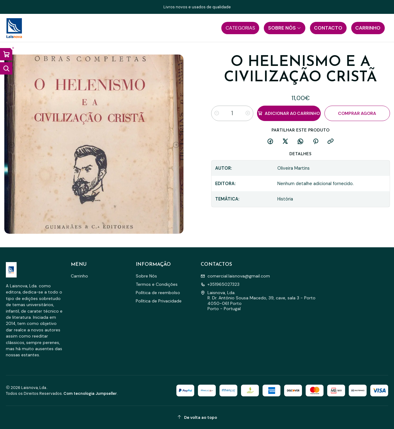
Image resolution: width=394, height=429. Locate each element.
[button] (240, 28)
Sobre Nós (146, 276)
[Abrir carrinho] (6, 54)
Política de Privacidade (159, 301)
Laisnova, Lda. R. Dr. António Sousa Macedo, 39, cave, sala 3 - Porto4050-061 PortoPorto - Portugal (258, 301)
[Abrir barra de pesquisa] (6, 68)
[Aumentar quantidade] (248, 113)
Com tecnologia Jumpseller (90, 393)
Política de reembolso (158, 292)
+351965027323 (220, 284)
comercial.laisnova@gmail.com (235, 276)
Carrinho (79, 276)
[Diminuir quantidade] (216, 113)
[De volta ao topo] (197, 417)
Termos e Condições (157, 284)
